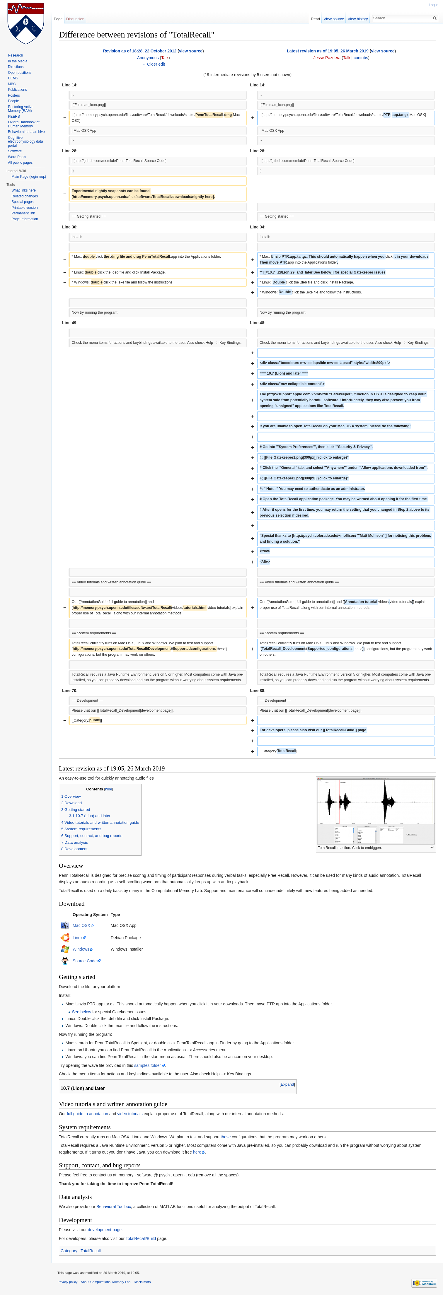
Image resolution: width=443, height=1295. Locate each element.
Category (69, 1250)
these (226, 1137)
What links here (23, 190)
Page (58, 19)
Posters (14, 95)
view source (190, 51)
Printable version (24, 208)
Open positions (19, 73)
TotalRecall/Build (141, 1238)
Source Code (85, 961)
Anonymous (148, 57)
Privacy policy (67, 1282)
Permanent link (23, 213)
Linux (77, 937)
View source (334, 19)
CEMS (13, 78)
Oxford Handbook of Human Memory (23, 124)
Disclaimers (142, 1282)
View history (358, 19)
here (197, 1152)
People (13, 101)
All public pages (20, 162)
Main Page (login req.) (28, 177)
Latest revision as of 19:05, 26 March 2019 (328, 51)
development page (105, 1229)
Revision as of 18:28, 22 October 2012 (140, 51)
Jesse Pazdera (327, 57)
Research (15, 55)
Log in (433, 5)
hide (108, 789)
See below (81, 1011)
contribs (361, 57)
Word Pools (17, 157)
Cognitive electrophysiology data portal (25, 142)
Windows (81, 949)
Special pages (22, 202)
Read (315, 19)
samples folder (147, 1065)
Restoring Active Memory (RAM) (20, 109)
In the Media (17, 61)
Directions (15, 67)
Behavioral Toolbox (113, 1206)
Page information (24, 219)
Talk (164, 57)
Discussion (75, 19)
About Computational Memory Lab (106, 1282)
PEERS (14, 117)
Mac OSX (81, 925)
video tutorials (129, 1113)
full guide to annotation (87, 1113)
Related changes (24, 196)
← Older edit (153, 64)
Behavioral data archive (26, 132)
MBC (12, 84)
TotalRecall (90, 1250)
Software (15, 151)
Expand (287, 1084)
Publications (17, 90)
